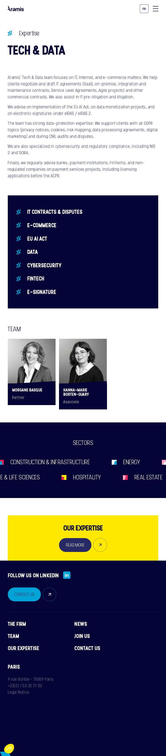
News (80, 624)
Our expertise (23, 648)
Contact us (87, 648)
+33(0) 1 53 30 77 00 (25, 685)
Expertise (29, 33)
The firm (17, 624)
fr (144, 9)
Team (13, 636)
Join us (82, 636)
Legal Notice (18, 692)
